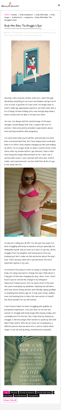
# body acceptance (27, 392)
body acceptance (26, 14)
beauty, (35, 32)
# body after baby (44, 392)
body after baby (42, 14)
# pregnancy (33, 395)
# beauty (14, 392)
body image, (18, 35)
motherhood (17, 17)
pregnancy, (37, 35)
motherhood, (28, 35)
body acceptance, (45, 32)
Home (6, 14)
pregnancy (29, 17)
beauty (14, 14)
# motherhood (20, 395)
